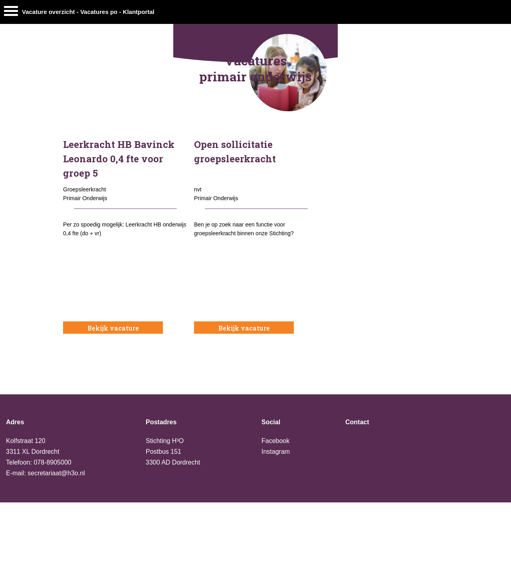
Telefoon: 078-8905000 (38, 462)
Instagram (275, 451)
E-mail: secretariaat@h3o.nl (45, 473)
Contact (357, 422)
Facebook (275, 440)
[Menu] (11, 13)
